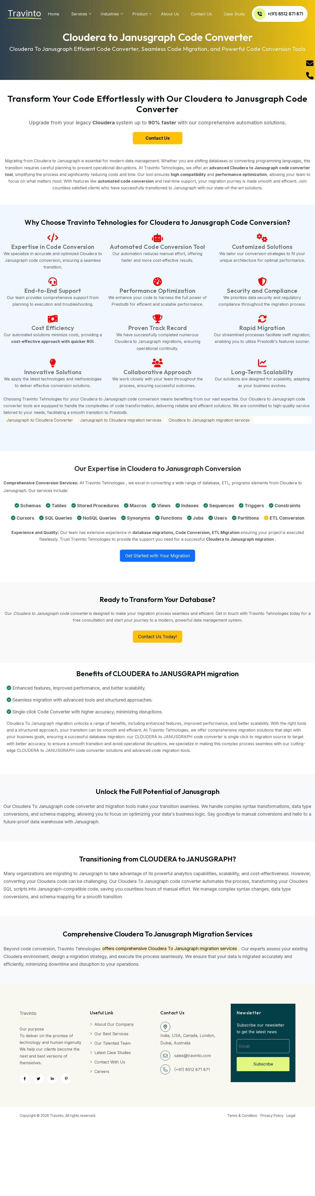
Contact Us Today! (157, 638)
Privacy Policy (270, 1118)
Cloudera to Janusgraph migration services (209, 422)
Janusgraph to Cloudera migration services (120, 422)
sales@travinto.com (192, 1057)
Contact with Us (109, 1064)
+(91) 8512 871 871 (279, 14)
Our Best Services (111, 1035)
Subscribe (263, 1067)
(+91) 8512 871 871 (192, 1071)
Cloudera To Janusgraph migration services (192, 951)
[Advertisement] (148, 1156)
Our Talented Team (112, 1045)
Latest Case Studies (112, 1054)
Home (53, 13)
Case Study (234, 13)
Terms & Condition (239, 1118)
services (79, 13)
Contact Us (201, 13)
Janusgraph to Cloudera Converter (39, 422)
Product (139, 13)
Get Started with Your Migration (157, 558)
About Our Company (114, 1026)
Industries (110, 13)
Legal (290, 1118)
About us (170, 13)
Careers (101, 1073)
